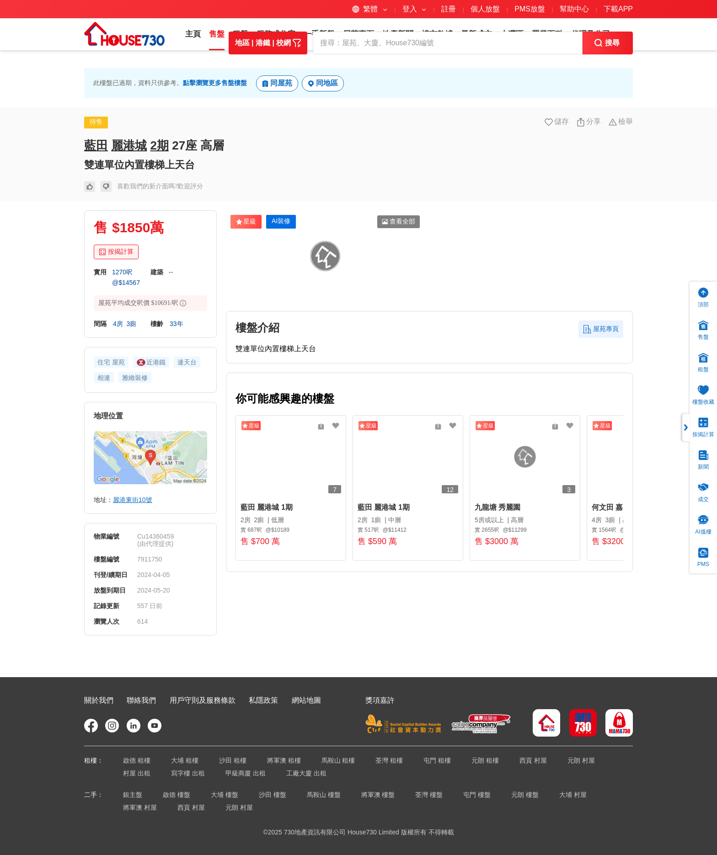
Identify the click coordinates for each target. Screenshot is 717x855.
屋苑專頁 (358, 34)
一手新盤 (319, 34)
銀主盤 (132, 794)
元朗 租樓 (485, 760)
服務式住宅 (276, 34)
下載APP (618, 9)
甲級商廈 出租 (245, 773)
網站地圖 (306, 700)
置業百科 (547, 34)
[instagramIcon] (112, 725)
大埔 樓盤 (224, 794)
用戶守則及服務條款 (202, 700)
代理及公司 (590, 34)
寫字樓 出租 (188, 773)
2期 (159, 173)
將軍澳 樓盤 (378, 794)
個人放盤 (485, 9)
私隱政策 (263, 700)
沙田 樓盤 (272, 794)
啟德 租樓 (136, 760)
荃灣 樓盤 (429, 794)
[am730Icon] (579, 723)
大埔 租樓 (184, 760)
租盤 (240, 34)
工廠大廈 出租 (306, 773)
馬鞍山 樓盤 (324, 794)
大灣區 (512, 34)
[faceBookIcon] (91, 725)
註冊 (448, 9)
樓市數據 (437, 34)
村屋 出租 (136, 773)
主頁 (193, 34)
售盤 (217, 34)
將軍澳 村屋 (140, 807)
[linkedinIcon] (133, 725)
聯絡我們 (141, 700)
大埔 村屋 (573, 794)
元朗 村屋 (581, 760)
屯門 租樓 (437, 760)
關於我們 (98, 700)
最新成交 (476, 34)
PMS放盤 (529, 9)
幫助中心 (575, 9)
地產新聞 (397, 34)
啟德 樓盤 (176, 794)
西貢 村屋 (533, 760)
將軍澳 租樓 (284, 760)
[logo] (124, 34)
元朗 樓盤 (525, 794)
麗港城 (129, 173)
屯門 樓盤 (477, 794)
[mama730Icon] (616, 723)
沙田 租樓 (232, 760)
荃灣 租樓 (389, 760)
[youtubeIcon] (154, 725)
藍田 (96, 173)
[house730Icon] (546, 723)
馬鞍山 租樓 (338, 760)
